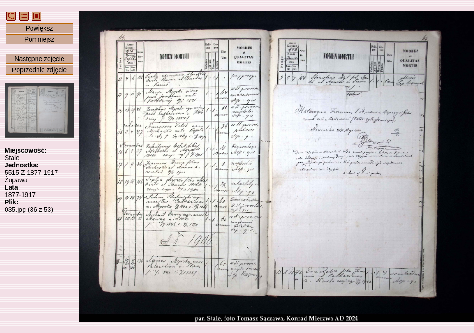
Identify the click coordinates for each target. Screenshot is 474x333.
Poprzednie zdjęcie (39, 70)
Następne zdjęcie (39, 58)
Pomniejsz (40, 39)
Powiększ (39, 28)
